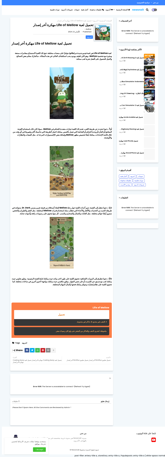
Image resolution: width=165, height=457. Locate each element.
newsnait (136, 10)
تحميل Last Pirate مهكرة (126, 141)
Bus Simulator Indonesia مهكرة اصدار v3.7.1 (129, 81)
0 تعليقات (14, 401)
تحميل (60, 314)
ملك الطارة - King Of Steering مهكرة (129, 93)
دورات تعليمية (53, 10)
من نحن (154, 2)
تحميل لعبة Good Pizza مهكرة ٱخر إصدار (129, 153)
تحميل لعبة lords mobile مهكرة (129, 117)
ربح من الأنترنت (124, 185)
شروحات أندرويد (65, 10)
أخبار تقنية (82, 10)
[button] (147, 9)
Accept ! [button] (37, 449)
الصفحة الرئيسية (121, 10)
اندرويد (93, 21)
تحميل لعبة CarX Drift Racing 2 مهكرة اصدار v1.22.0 (129, 58)
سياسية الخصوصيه (141, 2)
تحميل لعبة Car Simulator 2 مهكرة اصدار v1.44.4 (129, 105)
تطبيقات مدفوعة (95, 10)
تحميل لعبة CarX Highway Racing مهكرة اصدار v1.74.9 (129, 129)
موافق (35, 444)
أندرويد (107, 10)
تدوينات (75, 10)
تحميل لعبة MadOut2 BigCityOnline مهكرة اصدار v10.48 (129, 69)
